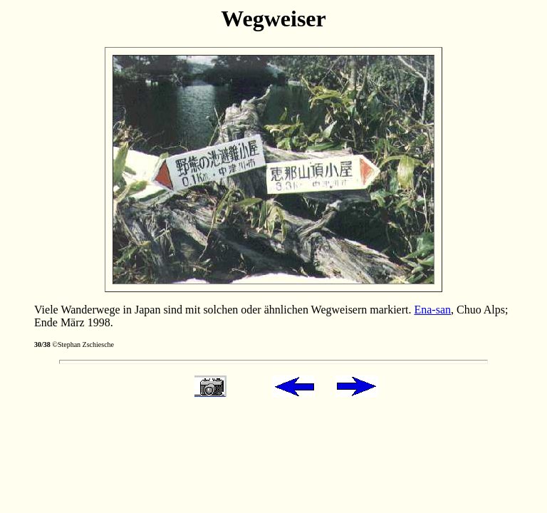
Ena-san (432, 310)
